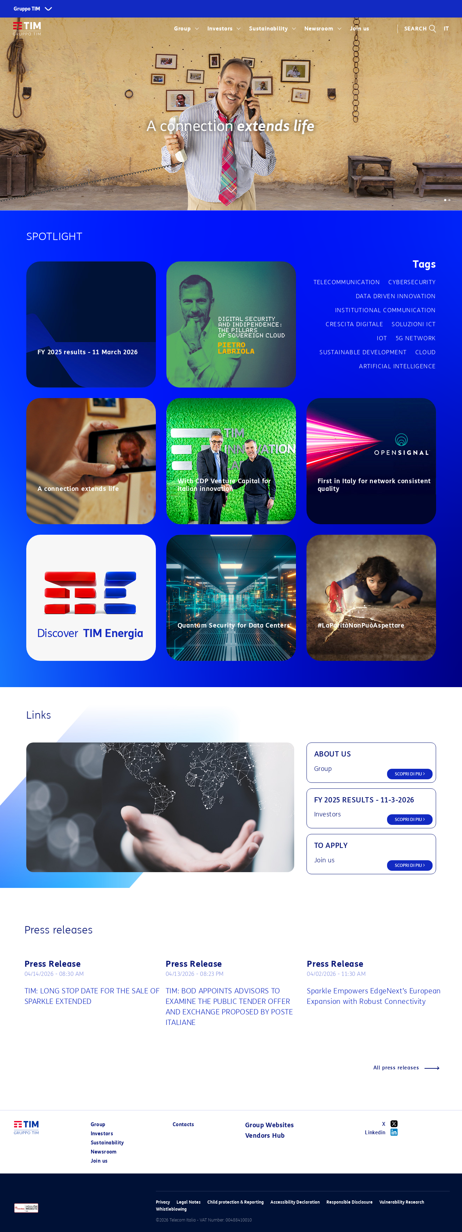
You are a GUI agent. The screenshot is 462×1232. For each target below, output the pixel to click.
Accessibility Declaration (295, 1202)
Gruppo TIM (27, 9)
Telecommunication (346, 282)
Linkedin (383, 1132)
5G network (416, 338)
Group (182, 29)
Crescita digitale (354, 324)
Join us (360, 29)
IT (446, 29)
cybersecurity (412, 282)
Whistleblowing (171, 1209)
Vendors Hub (264, 1135)
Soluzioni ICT (414, 324)
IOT (382, 338)
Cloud (425, 352)
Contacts (183, 1125)
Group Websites (269, 1125)
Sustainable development (363, 352)
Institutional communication (385, 310)
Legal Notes (189, 1202)
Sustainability (268, 29)
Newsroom (319, 29)
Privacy (163, 1202)
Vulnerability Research (401, 1202)
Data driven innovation (396, 296)
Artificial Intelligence (397, 366)
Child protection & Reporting (235, 1202)
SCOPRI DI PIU (410, 773)
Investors (220, 29)
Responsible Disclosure (349, 1202)
